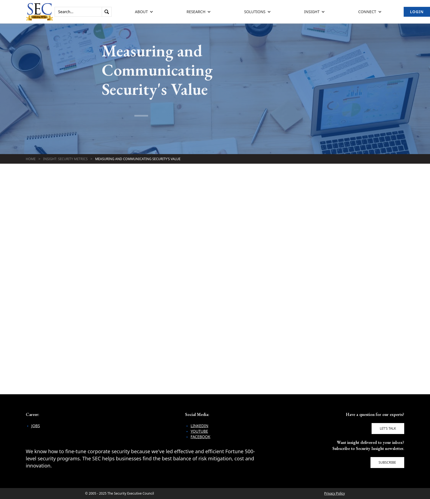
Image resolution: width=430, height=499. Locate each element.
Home (31, 159)
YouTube (199, 431)
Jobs (35, 425)
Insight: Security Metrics (65, 159)
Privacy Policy (334, 493)
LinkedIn (199, 425)
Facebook (200, 436)
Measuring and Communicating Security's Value (137, 159)
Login (417, 11)
